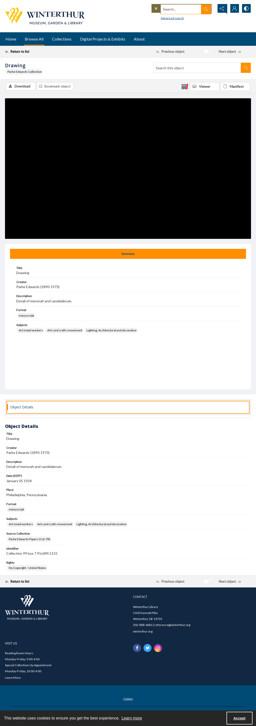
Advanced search (162, 18)
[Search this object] (197, 68)
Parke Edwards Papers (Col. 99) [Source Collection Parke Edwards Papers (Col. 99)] (29, 539)
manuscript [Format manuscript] (26, 315)
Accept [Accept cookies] (240, 718)
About (139, 39)
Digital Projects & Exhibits (102, 39)
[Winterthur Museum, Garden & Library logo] (45, 16)
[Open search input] (208, 9)
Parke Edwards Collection (25, 72)
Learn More (13, 678)
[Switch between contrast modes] (246, 9)
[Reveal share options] (221, 9)
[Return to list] (38, 51)
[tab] (128, 254)
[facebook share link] (137, 648)
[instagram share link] (158, 648)
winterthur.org (142, 631)
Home (11, 39)
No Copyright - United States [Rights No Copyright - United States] (27, 568)
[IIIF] (185, 86)
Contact (127, 699)
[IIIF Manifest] (235, 86)
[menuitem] (127, 698)
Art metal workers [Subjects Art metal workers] (31, 330)
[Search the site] (172, 9)
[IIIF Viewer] (205, 86)
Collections (62, 39)
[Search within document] (246, 68)
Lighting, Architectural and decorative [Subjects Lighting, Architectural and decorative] (111, 330)
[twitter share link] (148, 648)
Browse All (34, 39)
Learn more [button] (132, 718)
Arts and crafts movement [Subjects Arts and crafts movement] (64, 330)
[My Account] (233, 9)
